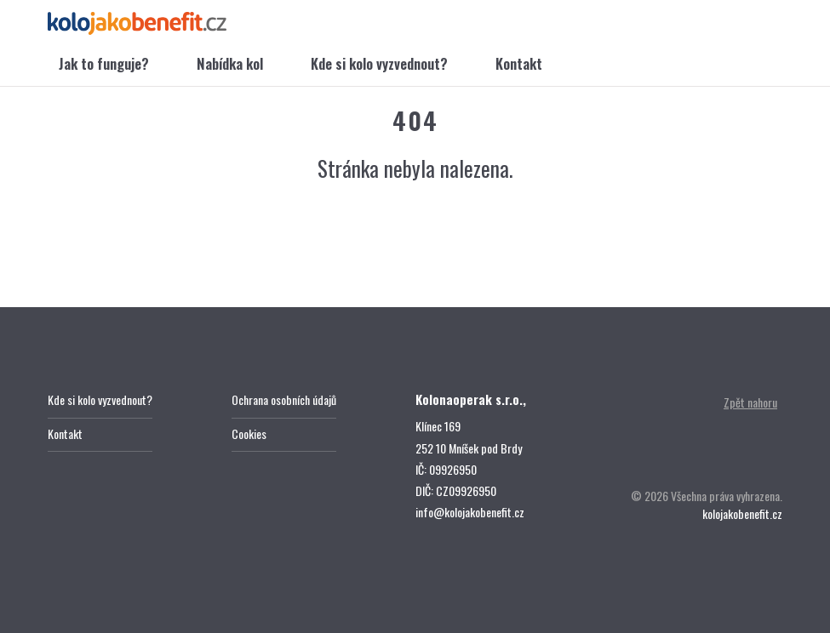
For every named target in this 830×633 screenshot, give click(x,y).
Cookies (249, 433)
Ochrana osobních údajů (284, 399)
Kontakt (518, 63)
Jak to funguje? (104, 63)
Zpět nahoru (750, 402)
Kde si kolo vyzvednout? (379, 63)
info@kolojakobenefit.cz (469, 512)
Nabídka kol (230, 63)
